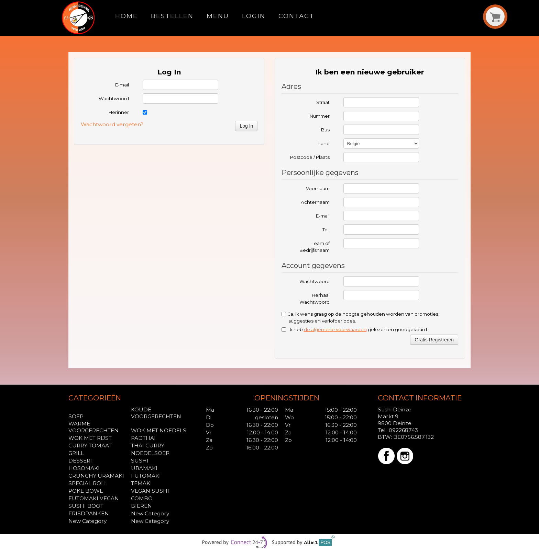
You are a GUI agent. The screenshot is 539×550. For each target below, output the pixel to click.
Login (253, 16)
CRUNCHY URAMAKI (96, 475)
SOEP (76, 416)
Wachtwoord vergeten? (112, 124)
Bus (325, 129)
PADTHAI (143, 438)
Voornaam (318, 188)
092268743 (403, 430)
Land (324, 143)
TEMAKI (141, 483)
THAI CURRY (147, 445)
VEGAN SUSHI (150, 491)
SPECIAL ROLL (87, 483)
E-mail (122, 84)
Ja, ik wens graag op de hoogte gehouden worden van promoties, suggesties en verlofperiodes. (360, 317)
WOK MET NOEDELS (158, 430)
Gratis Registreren (434, 339)
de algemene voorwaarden (335, 329)
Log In (246, 126)
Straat (323, 102)
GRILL (76, 453)
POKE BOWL (85, 491)
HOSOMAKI (84, 468)
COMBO (142, 498)
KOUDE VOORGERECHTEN (156, 413)
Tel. (326, 229)
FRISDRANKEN (88, 513)
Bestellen (172, 16)
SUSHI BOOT (85, 506)
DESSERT (81, 460)
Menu (218, 16)
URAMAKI (144, 468)
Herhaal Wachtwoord (314, 298)
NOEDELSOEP (150, 453)
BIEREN (141, 506)
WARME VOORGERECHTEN (93, 427)
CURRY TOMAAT (90, 445)
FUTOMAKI (146, 475)
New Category (150, 513)
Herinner (119, 112)
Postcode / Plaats (310, 157)
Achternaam (315, 202)
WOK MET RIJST (90, 438)
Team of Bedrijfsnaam (314, 247)
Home (126, 16)
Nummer (320, 116)
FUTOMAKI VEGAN (93, 498)
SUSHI (139, 460)
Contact (296, 16)
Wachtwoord (114, 98)
